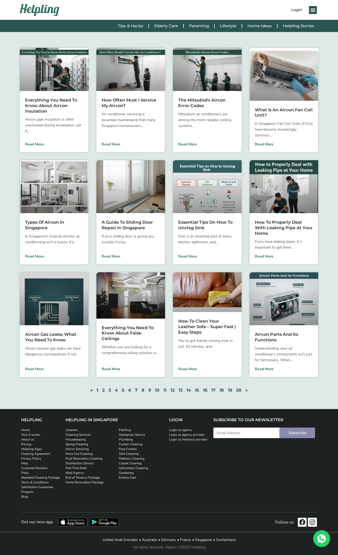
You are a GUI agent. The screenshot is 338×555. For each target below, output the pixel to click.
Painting (125, 430)
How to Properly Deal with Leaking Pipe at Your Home (284, 228)
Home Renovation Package (84, 482)
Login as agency (180, 430)
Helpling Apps (31, 449)
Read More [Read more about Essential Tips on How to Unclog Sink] (187, 256)
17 (213, 390)
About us (27, 439)
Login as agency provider (186, 435)
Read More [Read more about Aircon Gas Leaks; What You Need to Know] (34, 368)
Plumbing (126, 439)
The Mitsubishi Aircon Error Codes (202, 103)
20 (238, 390)
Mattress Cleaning (131, 458)
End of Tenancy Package (82, 477)
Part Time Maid (76, 468)
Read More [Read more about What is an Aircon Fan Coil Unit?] (264, 144)
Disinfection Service (79, 463)
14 (188, 390)
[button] (313, 10)
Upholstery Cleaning (133, 468)
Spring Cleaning (76, 444)
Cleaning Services (78, 435)
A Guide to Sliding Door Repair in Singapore (127, 225)
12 (173, 390)
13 (180, 390)
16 (205, 390)
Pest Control (128, 449)
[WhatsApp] (321, 538)
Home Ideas (259, 25)
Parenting (199, 25)
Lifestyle (228, 25)
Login (296, 9)
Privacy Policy (31, 458)
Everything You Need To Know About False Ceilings (128, 333)
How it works (30, 435)
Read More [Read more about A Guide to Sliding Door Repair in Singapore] (111, 256)
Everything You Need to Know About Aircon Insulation (51, 106)
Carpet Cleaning (130, 463)
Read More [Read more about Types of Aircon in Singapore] (34, 256)
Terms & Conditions (35, 482)
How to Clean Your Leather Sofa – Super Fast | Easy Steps (207, 327)
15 (197, 390)
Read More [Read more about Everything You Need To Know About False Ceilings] (111, 368)
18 (221, 390)
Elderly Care (166, 25)
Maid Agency (74, 473)
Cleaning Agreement (35, 454)
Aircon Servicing (77, 449)
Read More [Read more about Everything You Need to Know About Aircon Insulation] (34, 144)
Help (24, 463)
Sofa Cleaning (129, 454)
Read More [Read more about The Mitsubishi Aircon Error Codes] (187, 144)
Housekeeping (75, 439)
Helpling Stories (298, 25)
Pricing (26, 444)
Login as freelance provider (188, 439)
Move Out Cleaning (79, 454)
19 (230, 390)
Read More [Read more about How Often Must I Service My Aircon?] (111, 144)
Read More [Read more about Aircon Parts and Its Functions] (264, 368)
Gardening (126, 473)
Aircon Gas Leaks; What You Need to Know (50, 337)
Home (25, 430)
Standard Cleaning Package (40, 477)
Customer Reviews (34, 468)
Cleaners (71, 430)
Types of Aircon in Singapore (44, 225)
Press (25, 473)
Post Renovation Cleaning (83, 458)
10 (157, 390)
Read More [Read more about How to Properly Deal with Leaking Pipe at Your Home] (264, 256)
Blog (24, 496)
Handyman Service (132, 435)
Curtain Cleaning (131, 444)
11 (165, 390)
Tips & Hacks (130, 25)
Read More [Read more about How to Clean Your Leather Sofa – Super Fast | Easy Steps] (187, 368)
